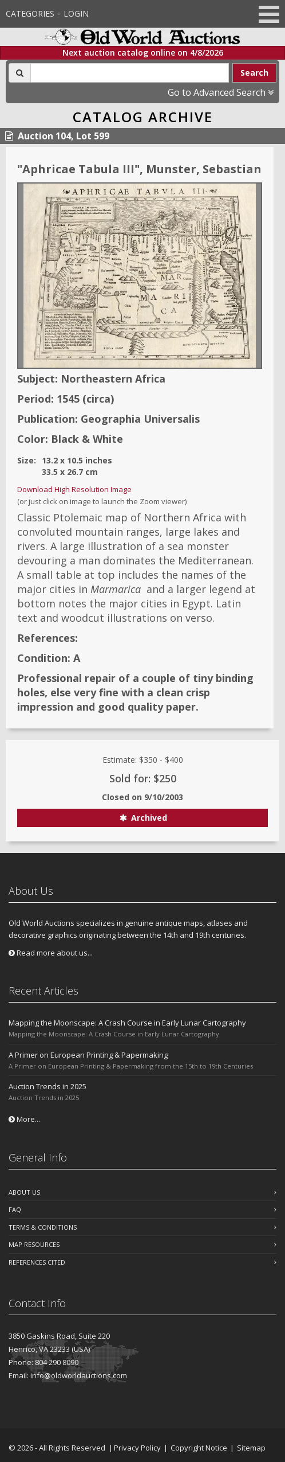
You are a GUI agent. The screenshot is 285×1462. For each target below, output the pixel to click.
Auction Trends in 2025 (47, 1086)
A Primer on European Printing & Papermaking (88, 1055)
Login (76, 13)
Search (254, 72)
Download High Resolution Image (74, 489)
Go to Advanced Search (221, 92)
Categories (30, 13)
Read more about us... (51, 953)
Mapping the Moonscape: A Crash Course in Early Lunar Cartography (127, 1022)
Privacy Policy (137, 1447)
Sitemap (251, 1447)
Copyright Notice (199, 1447)
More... (24, 1119)
